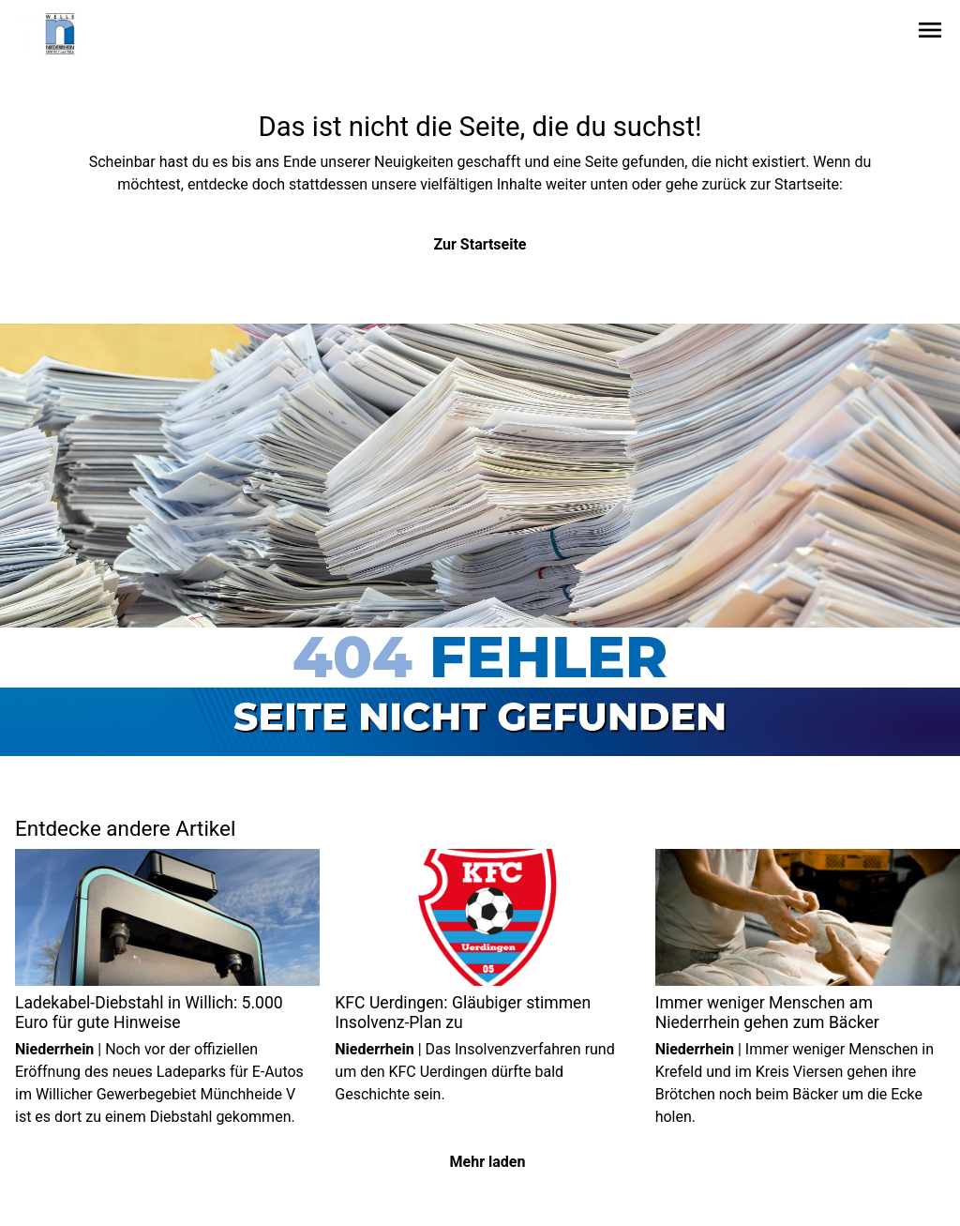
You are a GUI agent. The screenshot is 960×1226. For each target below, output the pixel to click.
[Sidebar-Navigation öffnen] (930, 33)
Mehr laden (488, 1162)
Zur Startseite (480, 244)
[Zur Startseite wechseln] (60, 34)
